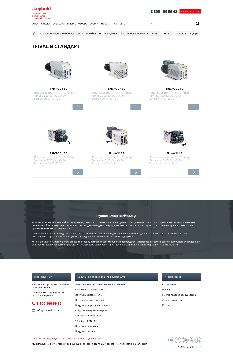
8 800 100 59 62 (164, 11)
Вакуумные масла (85, 331)
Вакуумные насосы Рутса (89, 294)
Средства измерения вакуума (91, 310)
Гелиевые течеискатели (88, 315)
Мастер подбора (77, 23)
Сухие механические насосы (90, 289)
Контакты (120, 23)
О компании (169, 284)
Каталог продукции (53, 23)
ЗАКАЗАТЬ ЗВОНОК (190, 11)
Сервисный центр (172, 299)
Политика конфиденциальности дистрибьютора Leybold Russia (66, 338)
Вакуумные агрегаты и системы (92, 305)
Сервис (94, 23)
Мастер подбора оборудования (179, 294)
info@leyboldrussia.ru (49, 310)
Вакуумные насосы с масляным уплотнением (100, 284)
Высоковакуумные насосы (89, 299)
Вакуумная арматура (86, 325)
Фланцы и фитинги (85, 320)
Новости (106, 23)
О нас (35, 23)
